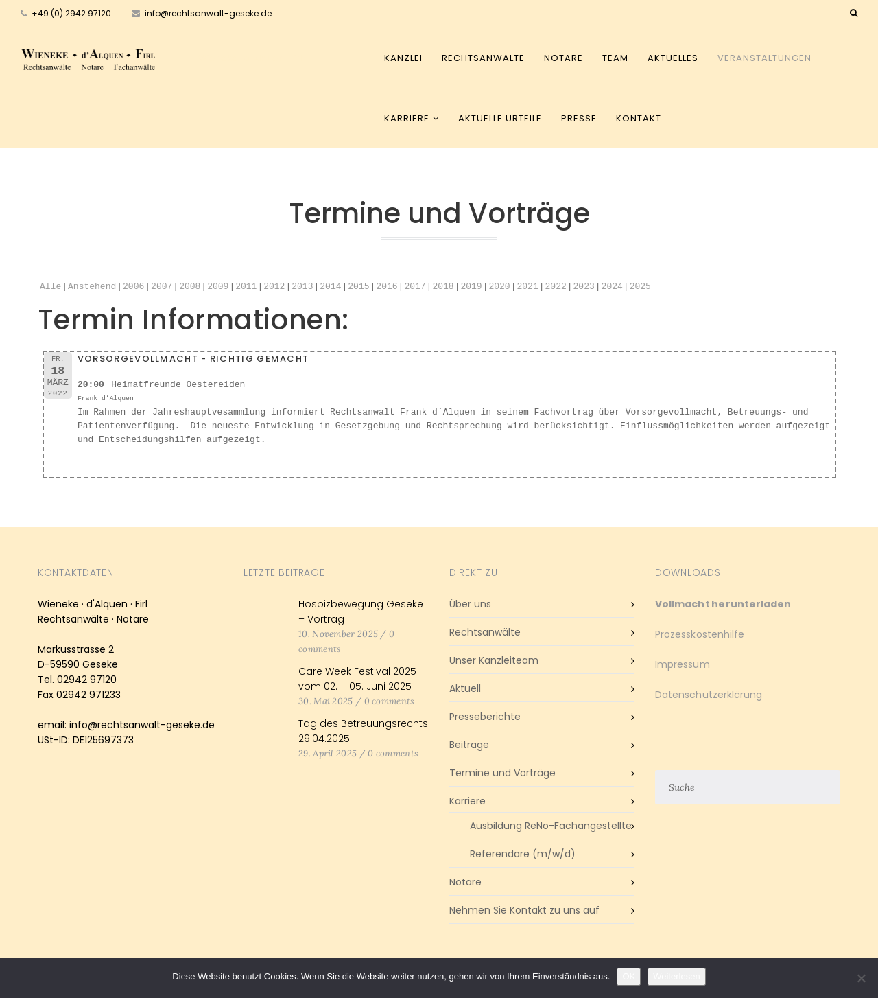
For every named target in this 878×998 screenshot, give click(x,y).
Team (615, 58)
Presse (579, 118)
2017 (414, 287)
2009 (217, 287)
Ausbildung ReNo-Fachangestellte (551, 826)
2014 (330, 287)
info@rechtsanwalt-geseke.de (202, 13)
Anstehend (92, 287)
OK (628, 976)
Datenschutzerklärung (708, 694)
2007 (161, 287)
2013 (302, 287)
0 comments (389, 701)
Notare (563, 58)
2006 (133, 287)
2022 (555, 287)
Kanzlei (403, 58)
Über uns (470, 604)
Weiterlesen (676, 976)
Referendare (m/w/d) (523, 854)
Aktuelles (673, 58)
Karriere (406, 118)
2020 (499, 287)
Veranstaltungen (764, 58)
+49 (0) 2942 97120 (71, 13)
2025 (639, 287)
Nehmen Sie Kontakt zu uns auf (524, 910)
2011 (246, 287)
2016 (386, 287)
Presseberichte (485, 716)
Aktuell (465, 688)
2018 (442, 287)
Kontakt (638, 118)
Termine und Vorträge (502, 773)
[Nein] (861, 978)
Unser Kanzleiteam (493, 660)
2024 (611, 287)
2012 (274, 287)
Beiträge (469, 745)
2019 (471, 287)
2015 (358, 287)
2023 (583, 287)
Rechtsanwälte (483, 58)
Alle (50, 287)
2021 (527, 287)
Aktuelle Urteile (500, 118)
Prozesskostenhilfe (699, 634)
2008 (189, 287)
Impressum (682, 664)
